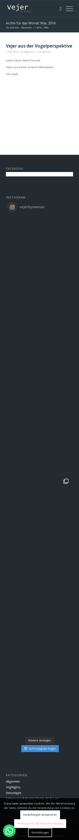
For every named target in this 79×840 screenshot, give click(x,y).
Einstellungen (40, 832)
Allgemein (29, 51)
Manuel (47, 51)
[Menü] (67, 8)
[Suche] (58, 8)
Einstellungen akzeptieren (40, 814)
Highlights (13, 787)
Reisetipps (13, 793)
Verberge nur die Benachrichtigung (40, 823)
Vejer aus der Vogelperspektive (39, 46)
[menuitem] (58, 8)
